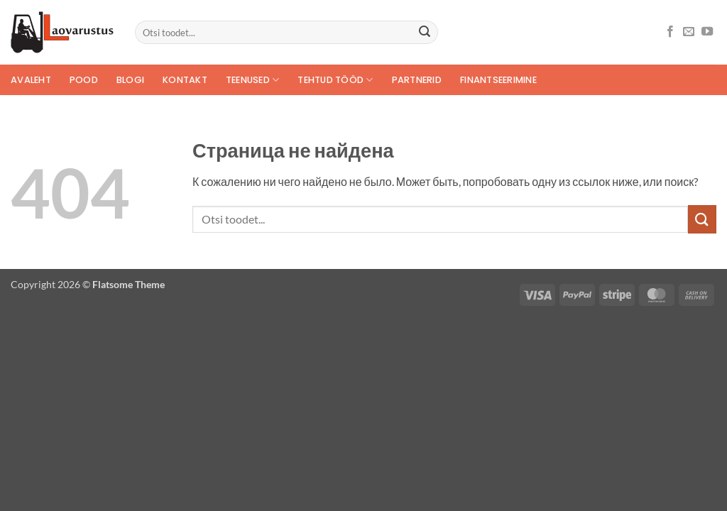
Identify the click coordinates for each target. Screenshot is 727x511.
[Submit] (424, 33)
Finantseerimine (498, 80)
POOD (84, 80)
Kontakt (185, 80)
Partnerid (417, 80)
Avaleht (31, 80)
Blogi (130, 80)
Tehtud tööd (335, 80)
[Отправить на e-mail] (688, 32)
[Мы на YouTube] (707, 32)
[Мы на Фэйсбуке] (670, 32)
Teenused (253, 80)
